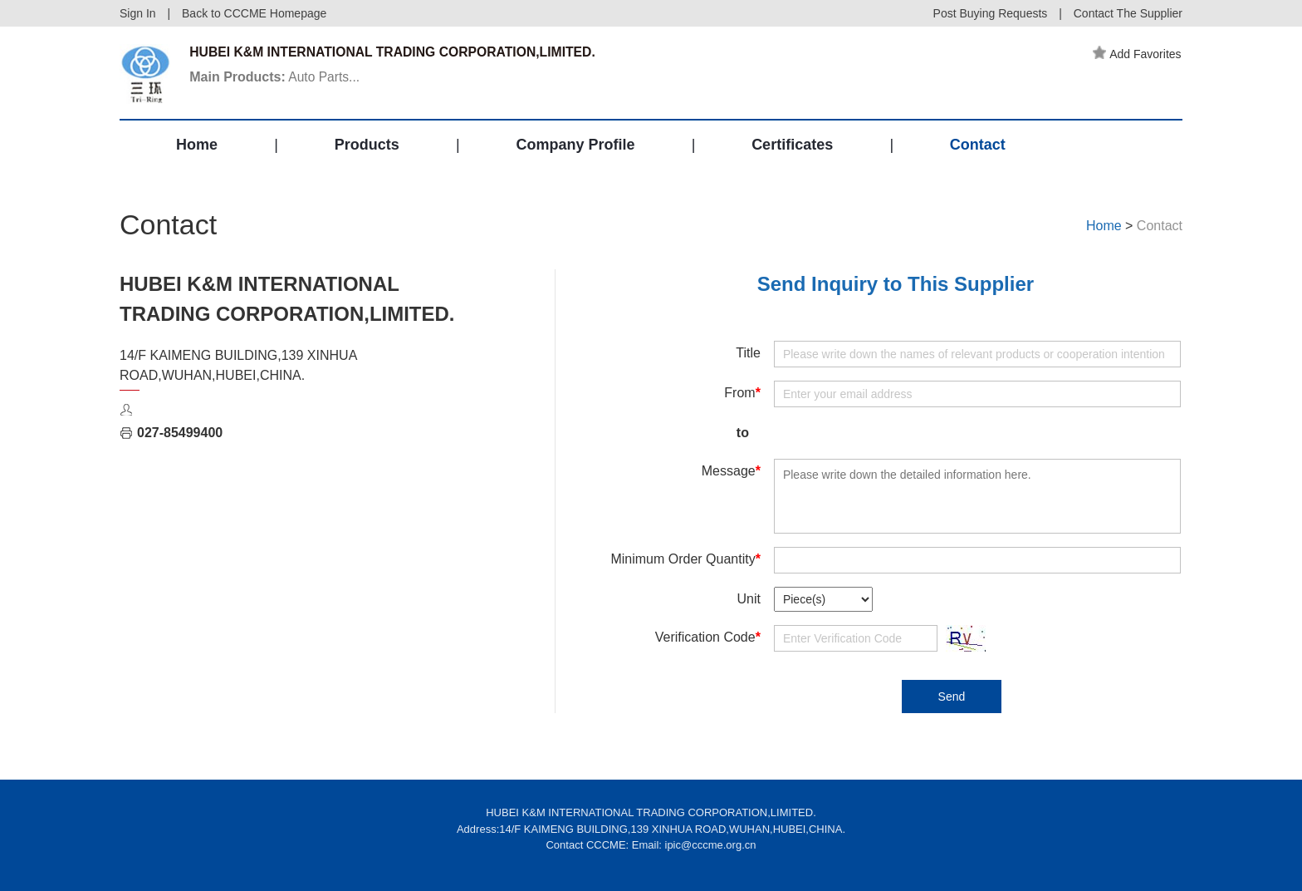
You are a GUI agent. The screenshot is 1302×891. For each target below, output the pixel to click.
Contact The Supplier (1128, 13)
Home (197, 148)
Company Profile (575, 148)
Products (367, 148)
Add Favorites (1138, 54)
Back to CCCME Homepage (254, 13)
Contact (978, 148)
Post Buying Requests (990, 13)
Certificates (792, 148)
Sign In (138, 13)
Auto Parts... (277, 78)
